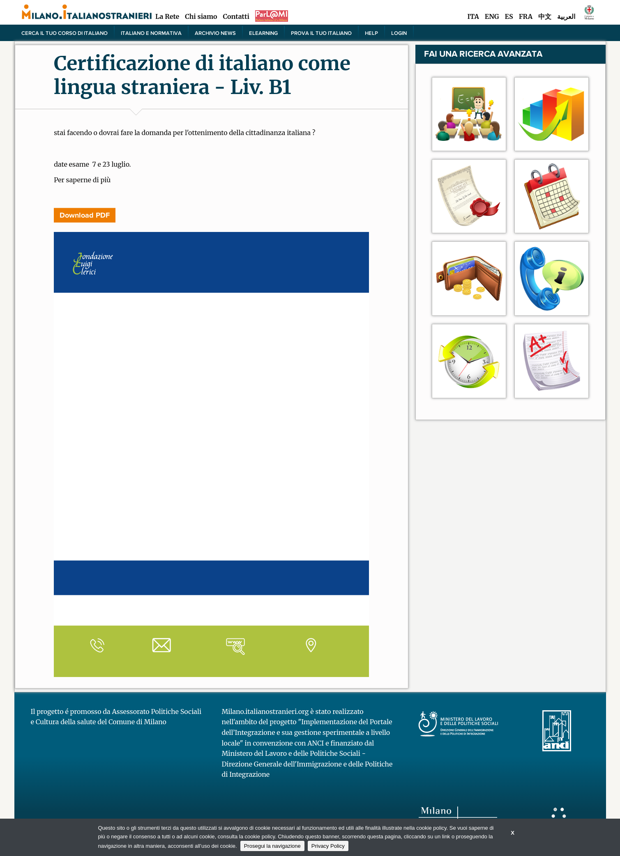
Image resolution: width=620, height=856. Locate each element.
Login (399, 33)
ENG (492, 16)
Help (371, 33)
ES (509, 16)
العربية (566, 16)
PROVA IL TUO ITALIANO (321, 33)
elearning (263, 33)
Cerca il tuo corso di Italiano (64, 33)
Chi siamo (201, 16)
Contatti (236, 16)
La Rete (167, 16)
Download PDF (85, 215)
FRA (525, 16)
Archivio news (215, 33)
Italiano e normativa (151, 33)
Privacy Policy (328, 846)
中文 (544, 16)
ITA (473, 16)
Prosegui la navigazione (272, 846)
